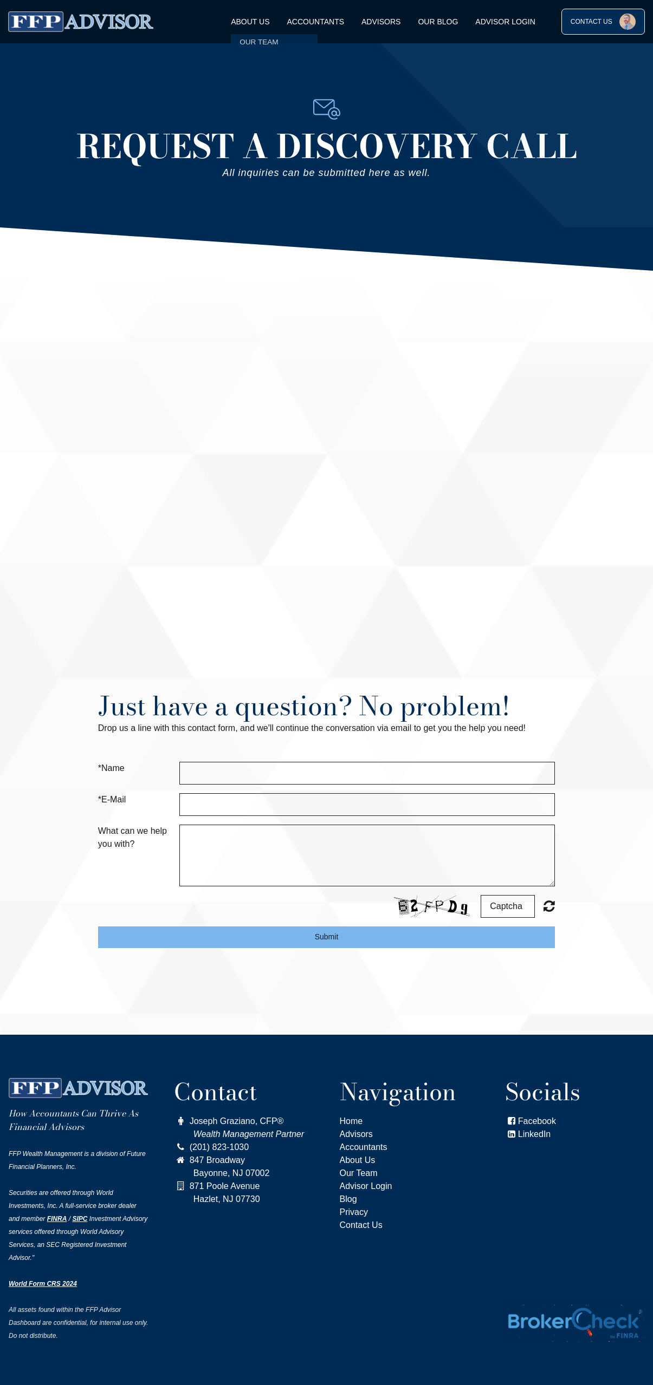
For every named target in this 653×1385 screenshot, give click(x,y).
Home (351, 1121)
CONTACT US (603, 22)
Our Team (359, 1173)
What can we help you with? (132, 837)
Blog (348, 1199)
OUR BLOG (438, 21)
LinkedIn (534, 1134)
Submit (327, 936)
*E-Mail (112, 799)
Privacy (354, 1212)
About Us (250, 21)
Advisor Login (505, 21)
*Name (111, 768)
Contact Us (361, 1225)
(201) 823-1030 (211, 1147)
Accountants (316, 21)
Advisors (380, 21)
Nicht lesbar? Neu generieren (549, 905)
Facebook (530, 1121)
